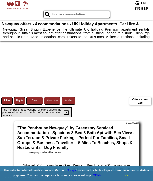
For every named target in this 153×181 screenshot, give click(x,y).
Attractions (52, 100)
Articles (68, 100)
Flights (19, 100)
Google (71, 170)
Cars (34, 100)
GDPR (97, 175)
